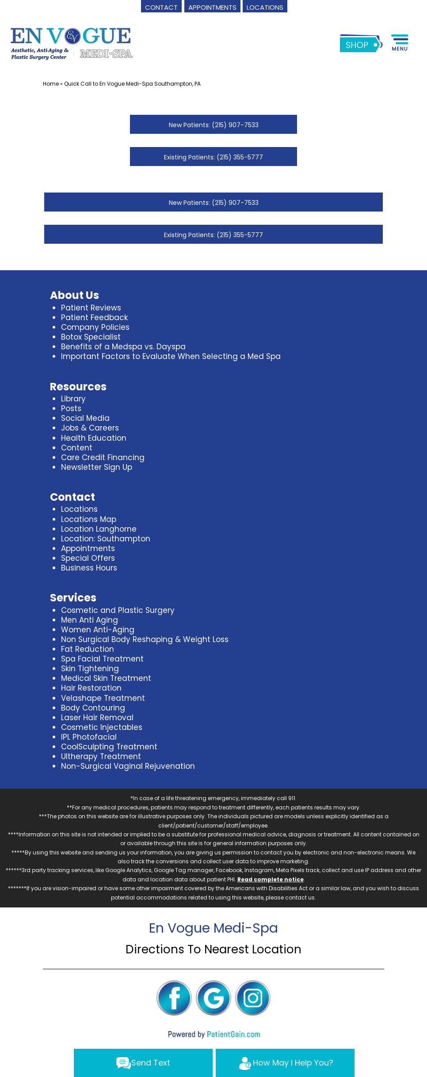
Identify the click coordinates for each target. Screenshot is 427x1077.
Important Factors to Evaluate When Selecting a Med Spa (171, 356)
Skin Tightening (90, 668)
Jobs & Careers (90, 428)
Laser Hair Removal (97, 717)
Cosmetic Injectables (101, 727)
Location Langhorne (99, 529)
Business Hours (89, 568)
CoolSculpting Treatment (109, 746)
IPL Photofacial (89, 737)
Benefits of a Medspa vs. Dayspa (123, 346)
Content (76, 447)
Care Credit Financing (103, 457)
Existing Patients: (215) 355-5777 (213, 157)
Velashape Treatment (103, 698)
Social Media (85, 418)
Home (51, 83)
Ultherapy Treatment (101, 756)
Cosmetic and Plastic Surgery (118, 610)
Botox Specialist (91, 337)
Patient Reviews (91, 307)
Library (73, 398)
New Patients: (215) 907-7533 (214, 125)
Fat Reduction (87, 649)
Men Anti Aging (89, 620)
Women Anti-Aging (97, 629)
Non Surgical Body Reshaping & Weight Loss (145, 639)
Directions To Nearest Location (213, 949)
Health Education (93, 438)
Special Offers (88, 558)
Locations (79, 509)
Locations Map (88, 519)
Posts (71, 408)
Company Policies (95, 327)
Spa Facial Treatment (102, 659)
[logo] (72, 43)
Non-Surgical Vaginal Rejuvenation (128, 766)
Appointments (88, 548)
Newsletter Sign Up (96, 467)
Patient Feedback (94, 317)
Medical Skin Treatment (106, 678)
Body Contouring (93, 708)
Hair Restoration (91, 688)
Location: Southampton (105, 538)
